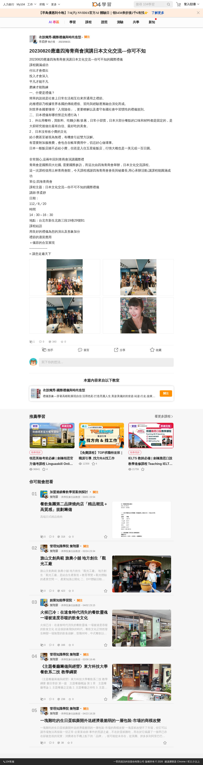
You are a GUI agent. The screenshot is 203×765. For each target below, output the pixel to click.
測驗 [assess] (120, 22)
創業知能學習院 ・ (63, 600)
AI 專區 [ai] (54, 22)
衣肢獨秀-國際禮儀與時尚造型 (60, 37)
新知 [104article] (153, 21)
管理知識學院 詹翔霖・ (66, 546)
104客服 (8, 761)
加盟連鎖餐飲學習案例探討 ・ (71, 492)
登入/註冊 (190, 4)
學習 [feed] (72, 22)
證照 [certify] (104, 22)
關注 (166, 393)
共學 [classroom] (136, 22)
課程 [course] (88, 22)
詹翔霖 (54, 496)
